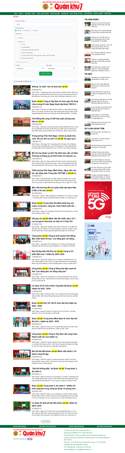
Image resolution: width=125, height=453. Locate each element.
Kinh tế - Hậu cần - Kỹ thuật (78, 14)
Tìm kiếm (45, 75)
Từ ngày (17, 66)
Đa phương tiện (67, 14)
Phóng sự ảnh (110, 14)
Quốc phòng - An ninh (32, 14)
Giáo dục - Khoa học (100, 14)
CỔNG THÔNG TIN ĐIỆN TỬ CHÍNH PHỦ (47, 427)
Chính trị (23, 14)
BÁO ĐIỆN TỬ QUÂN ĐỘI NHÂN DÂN (76, 427)
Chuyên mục (18, 35)
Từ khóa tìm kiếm (20, 22)
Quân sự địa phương (57, 14)
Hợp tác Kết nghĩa (90, 14)
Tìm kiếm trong (19, 29)
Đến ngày (49, 66)
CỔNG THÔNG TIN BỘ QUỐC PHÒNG (104, 427)
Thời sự (18, 14)
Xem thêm (45, 422)
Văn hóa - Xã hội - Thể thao (45, 14)
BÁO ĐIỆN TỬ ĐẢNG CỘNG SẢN (19, 427)
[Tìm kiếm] (111, 11)
